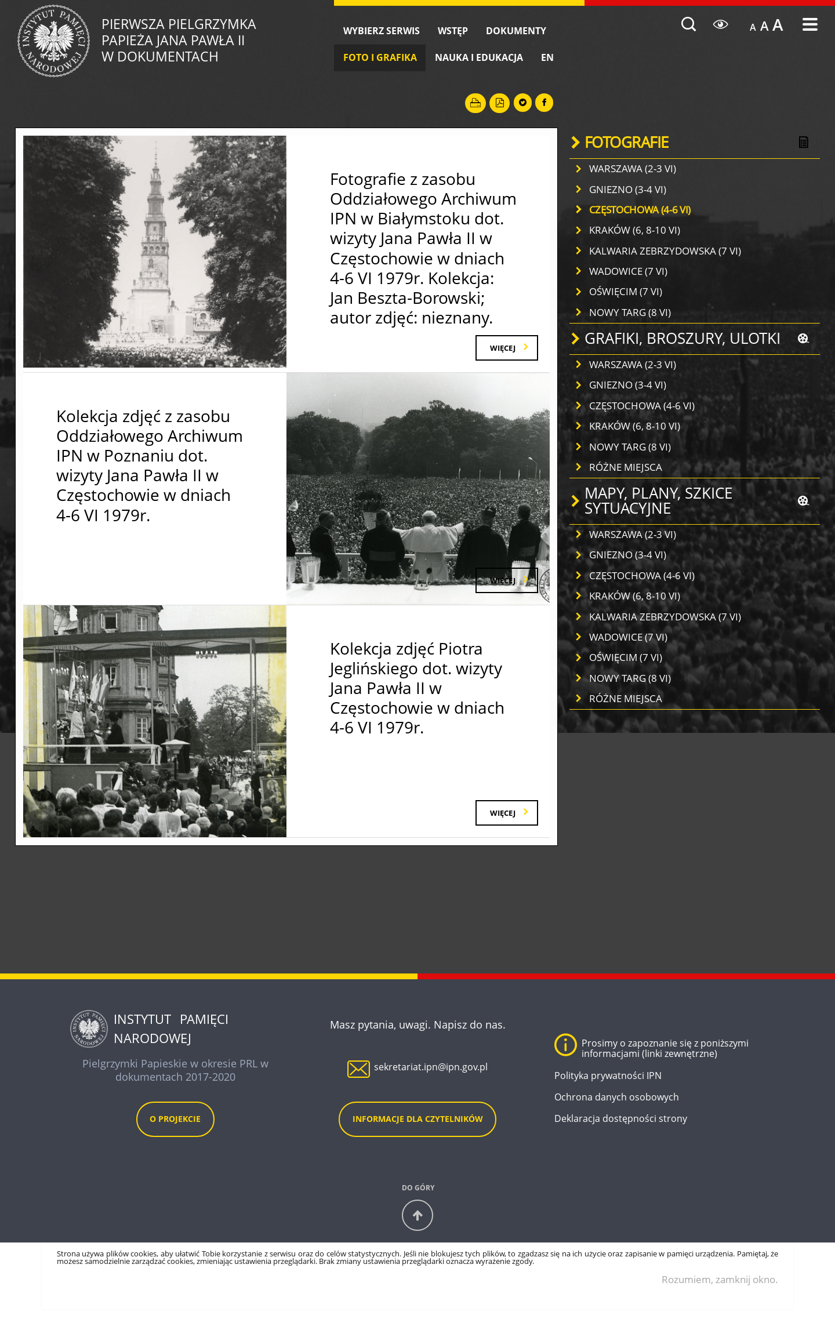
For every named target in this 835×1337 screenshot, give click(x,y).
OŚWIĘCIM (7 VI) (625, 291)
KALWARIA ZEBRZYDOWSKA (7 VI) (665, 250)
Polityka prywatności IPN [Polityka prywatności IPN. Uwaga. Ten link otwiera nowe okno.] (608, 1095)
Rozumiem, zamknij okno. (720, 1299)
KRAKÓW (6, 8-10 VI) (634, 230)
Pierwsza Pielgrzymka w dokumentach (218, 41)
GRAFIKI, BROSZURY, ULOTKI (682, 338)
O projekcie (175, 1139)
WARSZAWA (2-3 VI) (632, 168)
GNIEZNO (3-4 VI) (627, 189)
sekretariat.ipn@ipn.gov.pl (431, 1087)
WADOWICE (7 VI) (628, 271)
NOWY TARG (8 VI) (630, 312)
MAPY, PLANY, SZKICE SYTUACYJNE (658, 500)
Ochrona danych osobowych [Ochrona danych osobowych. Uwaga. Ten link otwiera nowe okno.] (616, 1117)
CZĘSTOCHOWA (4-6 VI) (640, 209)
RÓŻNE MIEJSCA (625, 467)
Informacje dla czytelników (418, 1139)
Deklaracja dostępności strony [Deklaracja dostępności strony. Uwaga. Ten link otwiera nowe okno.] (620, 1139)
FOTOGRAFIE (626, 142)
